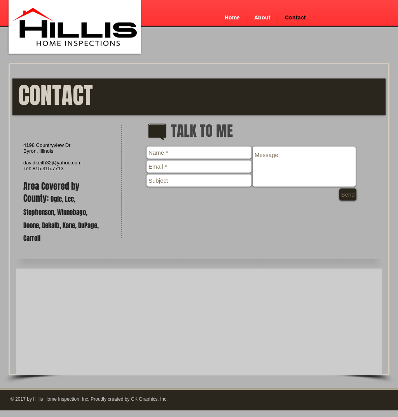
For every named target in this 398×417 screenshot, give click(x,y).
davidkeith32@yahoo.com (52, 163)
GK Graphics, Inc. (149, 399)
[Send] (347, 194)
